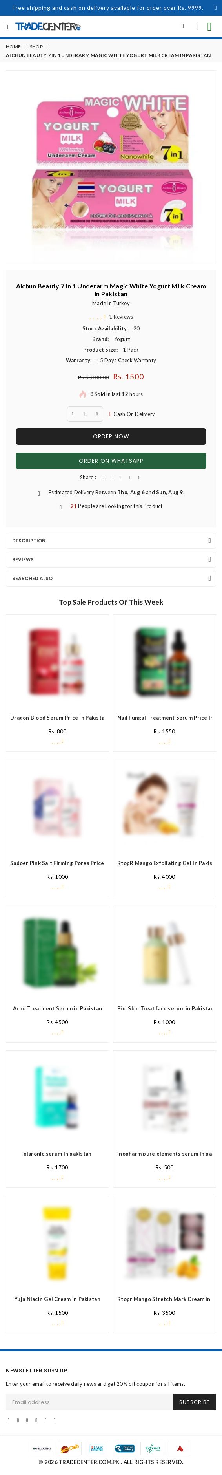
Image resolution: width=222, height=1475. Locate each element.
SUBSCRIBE (194, 1402)
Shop (36, 46)
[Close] (215, 8)
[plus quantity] (97, 414)
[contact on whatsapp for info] (209, 26)
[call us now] (196, 26)
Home (13, 46)
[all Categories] (7, 27)
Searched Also (32, 578)
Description (28, 540)
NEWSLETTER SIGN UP (36, 1370)
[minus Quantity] (73, 414)
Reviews (23, 559)
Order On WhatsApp (111, 461)
